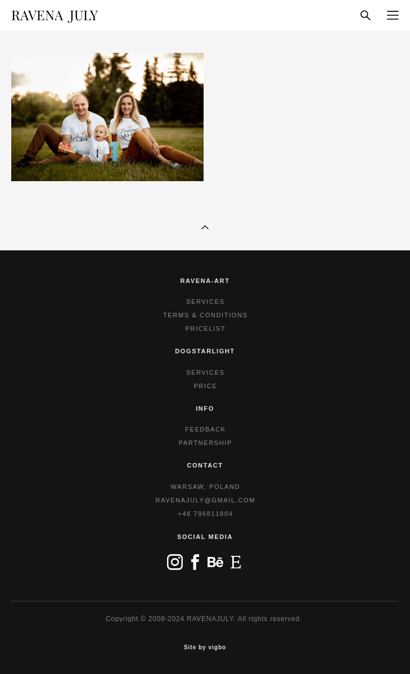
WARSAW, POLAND (205, 486)
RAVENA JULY (54, 15)
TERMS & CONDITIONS (205, 315)
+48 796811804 (205, 513)
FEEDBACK (205, 429)
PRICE (205, 386)
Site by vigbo (205, 647)
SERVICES (205, 301)
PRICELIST (205, 328)
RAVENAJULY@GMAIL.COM (206, 500)
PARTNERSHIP (205, 442)
